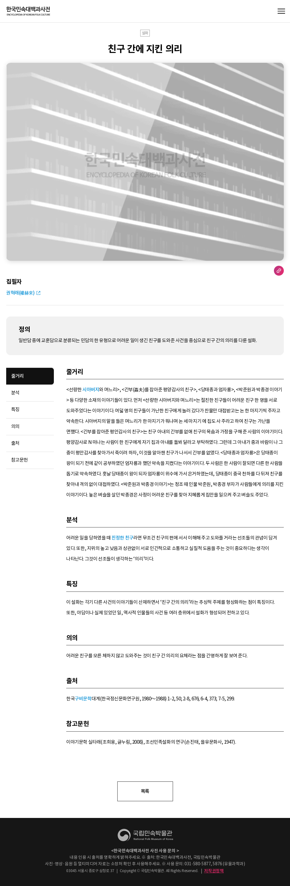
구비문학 (83, 699)
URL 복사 (279, 271)
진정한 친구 (122, 538)
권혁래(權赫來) (20, 293)
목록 (145, 791)
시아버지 (90, 390)
